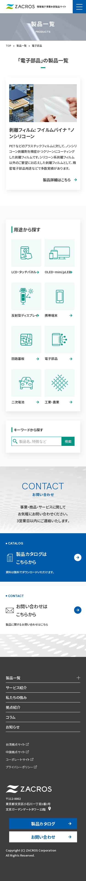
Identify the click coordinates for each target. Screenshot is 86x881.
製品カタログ (43, 824)
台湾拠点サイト (15, 744)
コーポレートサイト (18, 759)
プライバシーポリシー (19, 767)
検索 (68, 441)
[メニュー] (79, 6)
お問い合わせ (43, 837)
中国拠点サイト (15, 752)
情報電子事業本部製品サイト (36, 6)
